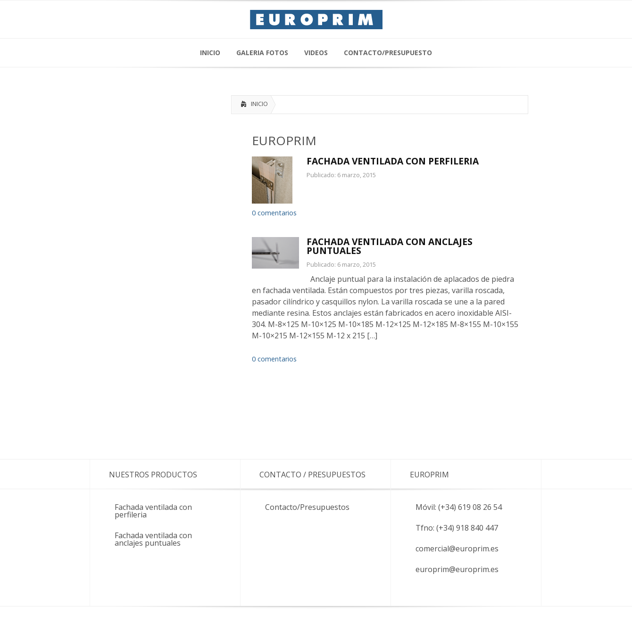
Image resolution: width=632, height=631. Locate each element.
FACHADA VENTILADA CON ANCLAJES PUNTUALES (390, 246)
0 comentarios (274, 212)
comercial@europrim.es (457, 548)
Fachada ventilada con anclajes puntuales (153, 539)
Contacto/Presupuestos (307, 507)
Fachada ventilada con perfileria (153, 511)
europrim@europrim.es (457, 569)
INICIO (259, 103)
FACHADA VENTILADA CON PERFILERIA (393, 161)
